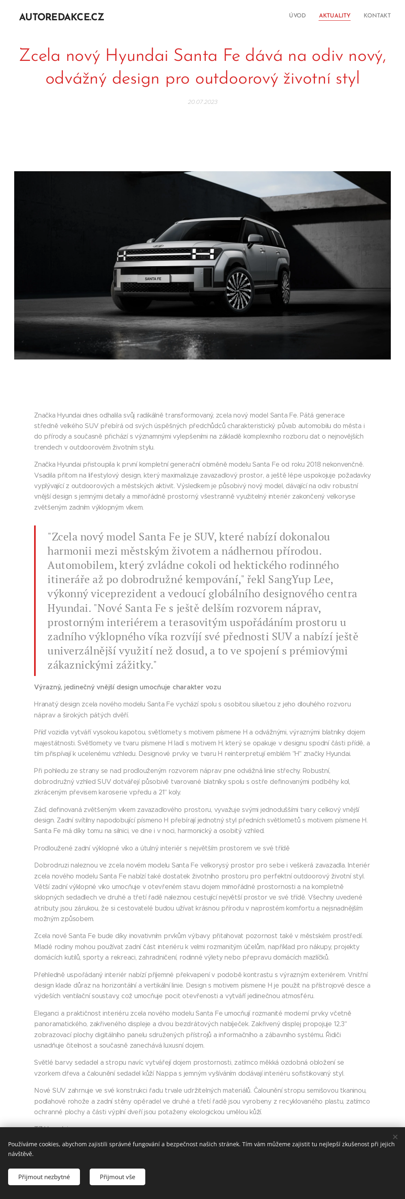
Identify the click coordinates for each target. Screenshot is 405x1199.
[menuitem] (367, 16)
